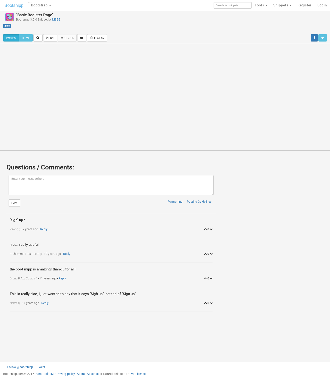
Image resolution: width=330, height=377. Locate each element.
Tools (261, 5)
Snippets (282, 5)
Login (322, 5)
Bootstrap (39, 4)
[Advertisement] (191, 22)
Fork (50, 38)
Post (14, 203)
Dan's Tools (42, 374)
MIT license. (138, 374)
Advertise (93, 374)
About (81, 374)
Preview (11, 38)
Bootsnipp (14, 5)
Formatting (175, 201)
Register (304, 5)
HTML (26, 38)
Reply (44, 229)
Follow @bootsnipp (20, 367)
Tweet (41, 367)
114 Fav (97, 38)
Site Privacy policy (63, 374)
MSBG (56, 19)
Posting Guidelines (199, 201)
